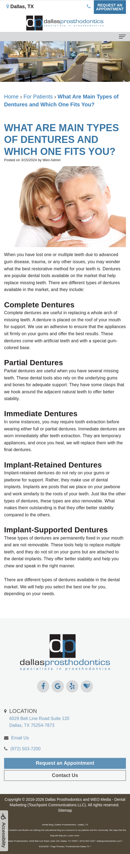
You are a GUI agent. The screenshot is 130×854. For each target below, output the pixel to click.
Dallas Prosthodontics (63, 799)
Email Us (20, 745)
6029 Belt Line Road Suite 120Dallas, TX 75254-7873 (39, 725)
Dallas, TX (20, 6)
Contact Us (65, 783)
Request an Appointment (65, 770)
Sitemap (65, 810)
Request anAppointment (110, 7)
